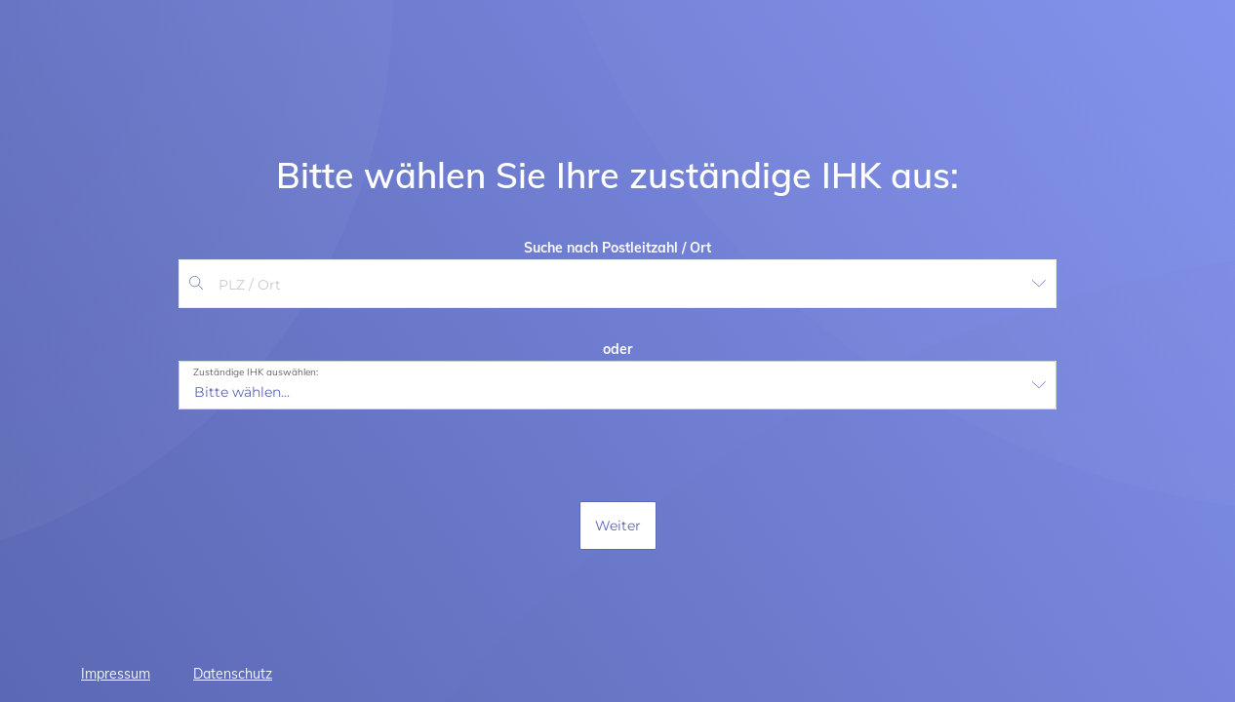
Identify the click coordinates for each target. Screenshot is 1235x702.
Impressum (115, 673)
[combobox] (615, 284)
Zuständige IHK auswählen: (255, 372)
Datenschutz (232, 673)
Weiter (618, 525)
